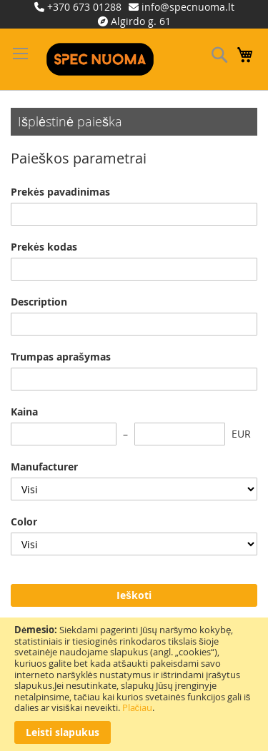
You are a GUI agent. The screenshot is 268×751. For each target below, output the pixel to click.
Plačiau (137, 707)
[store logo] (100, 59)
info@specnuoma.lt (188, 7)
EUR (241, 433)
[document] (134, 684)
